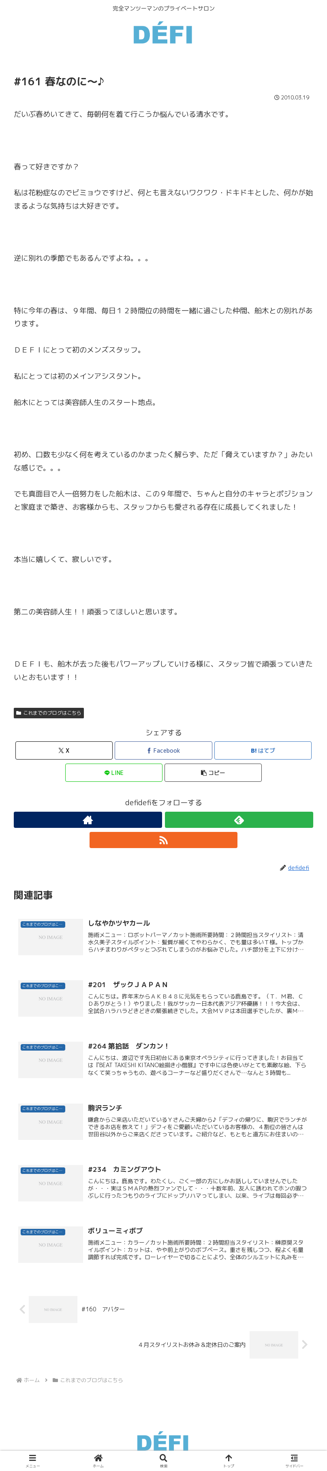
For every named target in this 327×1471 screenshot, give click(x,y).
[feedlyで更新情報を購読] (239, 820)
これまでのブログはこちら (48, 712)
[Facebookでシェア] (163, 750)
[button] (213, 773)
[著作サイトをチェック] (88, 820)
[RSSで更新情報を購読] (164, 840)
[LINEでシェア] (113, 773)
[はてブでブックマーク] (263, 750)
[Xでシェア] (64, 750)
